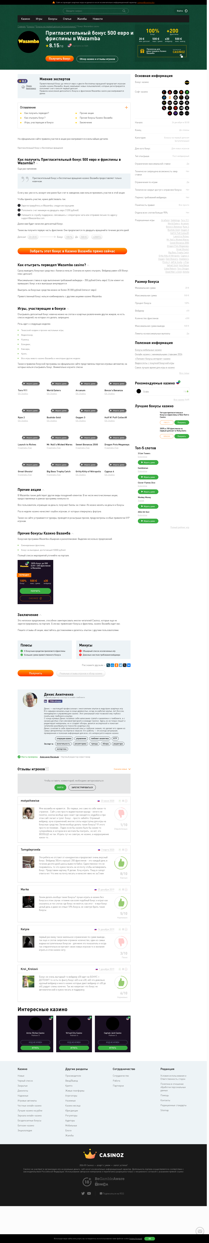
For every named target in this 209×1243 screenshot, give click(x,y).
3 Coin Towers (166, 456)
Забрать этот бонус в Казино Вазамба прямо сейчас (72, 289)
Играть (35, 1086)
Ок (150, 1238)
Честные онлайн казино (30, 1143)
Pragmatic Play (25, 485)
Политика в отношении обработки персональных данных (173, 1125)
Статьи (67, 21)
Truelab (163, 507)
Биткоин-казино (26, 1163)
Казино (25, 21)
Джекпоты (23, 1128)
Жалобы (82, 21)
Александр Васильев (49, 795)
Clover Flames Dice (168, 488)
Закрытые (23, 1123)
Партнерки (118, 1123)
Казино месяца (72, 1143)
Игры (39, 21)
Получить (35, 629)
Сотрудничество (121, 1113)
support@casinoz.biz (145, 2)
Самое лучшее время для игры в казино (155, 370)
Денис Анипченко (31, 101)
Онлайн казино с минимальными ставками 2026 (158, 356)
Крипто (68, 1123)
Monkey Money (166, 504)
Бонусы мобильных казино (148, 352)
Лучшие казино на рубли (30, 1148)
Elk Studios (23, 431)
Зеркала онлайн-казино (30, 1153)
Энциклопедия (25, 1168)
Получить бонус (60, 61)
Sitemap (164, 1148)
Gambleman (165, 472)
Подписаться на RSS (113, 1231)
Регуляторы (71, 1153)
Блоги (68, 1168)
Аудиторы (70, 1158)
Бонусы (52, 21)
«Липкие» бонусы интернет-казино (152, 361)
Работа (116, 1118)
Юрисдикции (71, 1148)
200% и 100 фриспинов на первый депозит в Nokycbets (173, 432)
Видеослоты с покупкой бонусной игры (154, 365)
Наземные (70, 1138)
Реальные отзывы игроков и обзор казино (81, 711)
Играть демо (30, 421)
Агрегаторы (71, 1133)
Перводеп (24, 613)
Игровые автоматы (27, 1138)
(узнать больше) (135, 1238)
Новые (21, 1113)
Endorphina (164, 459)
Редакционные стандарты (173, 1143)
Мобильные (71, 1163)
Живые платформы (74, 1128)
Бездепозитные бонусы (29, 1158)
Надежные (23, 1133)
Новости (98, 21)
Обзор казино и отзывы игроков (97, 61)
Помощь (164, 1133)
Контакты (165, 1138)
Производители (73, 1113)
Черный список (25, 1118)
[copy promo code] (41, 636)
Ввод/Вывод (71, 1118)
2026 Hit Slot (165, 520)
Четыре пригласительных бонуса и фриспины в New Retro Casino (174, 417)
